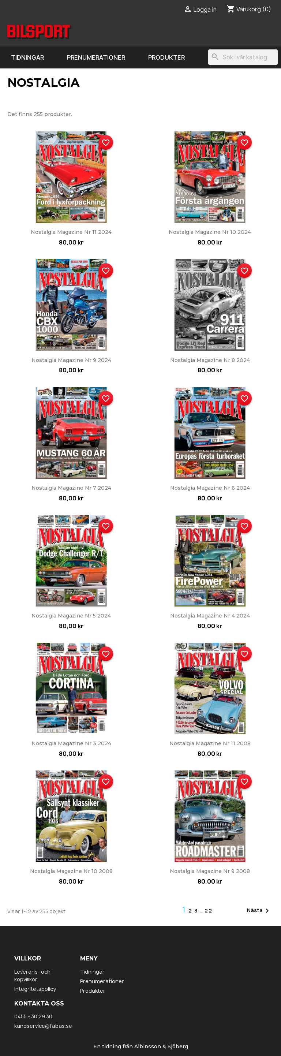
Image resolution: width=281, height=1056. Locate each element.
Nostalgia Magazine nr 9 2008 (210, 871)
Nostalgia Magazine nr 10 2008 (71, 871)
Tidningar (27, 57)
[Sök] (243, 57)
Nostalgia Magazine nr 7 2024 (71, 488)
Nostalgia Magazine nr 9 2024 (71, 360)
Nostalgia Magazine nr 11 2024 (71, 232)
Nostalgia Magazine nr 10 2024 (210, 232)
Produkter (166, 57)
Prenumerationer (96, 57)
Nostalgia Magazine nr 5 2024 (71, 615)
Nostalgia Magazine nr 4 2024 (210, 615)
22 (209, 910)
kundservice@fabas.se (43, 1025)
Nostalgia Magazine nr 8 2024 (210, 360)
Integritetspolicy (35, 988)
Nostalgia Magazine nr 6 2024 (210, 488)
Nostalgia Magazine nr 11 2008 (210, 743)
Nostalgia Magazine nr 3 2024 (71, 743)
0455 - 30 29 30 (33, 1016)
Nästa (259, 910)
